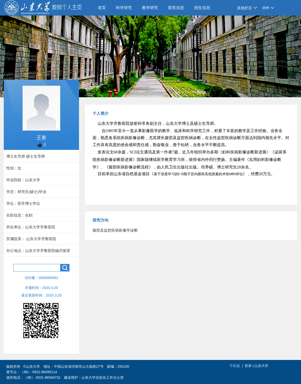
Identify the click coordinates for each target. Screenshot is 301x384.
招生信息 (202, 8)
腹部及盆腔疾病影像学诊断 (115, 230)
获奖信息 (176, 8)
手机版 (235, 366)
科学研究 (124, 8)
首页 (102, 8)
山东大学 (261, 366)
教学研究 (150, 8)
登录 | (249, 366)
